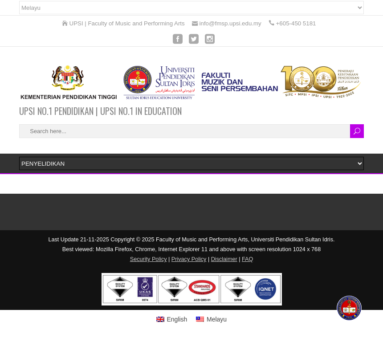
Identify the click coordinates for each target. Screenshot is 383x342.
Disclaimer (224, 259)
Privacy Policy (189, 259)
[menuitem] (172, 319)
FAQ (247, 259)
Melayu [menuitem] (217, 319)
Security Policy (148, 259)
